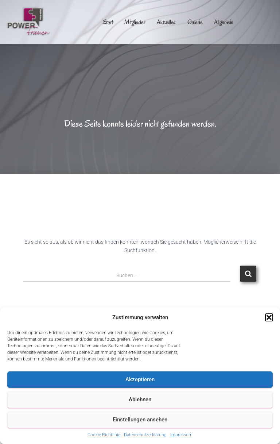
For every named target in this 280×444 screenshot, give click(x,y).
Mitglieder (134, 22)
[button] (269, 317)
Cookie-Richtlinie (104, 434)
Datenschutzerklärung (145, 434)
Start (108, 22)
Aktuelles (166, 22)
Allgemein (223, 22)
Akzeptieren (140, 379)
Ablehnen (140, 399)
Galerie (195, 22)
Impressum (181, 434)
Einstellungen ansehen (140, 419)
